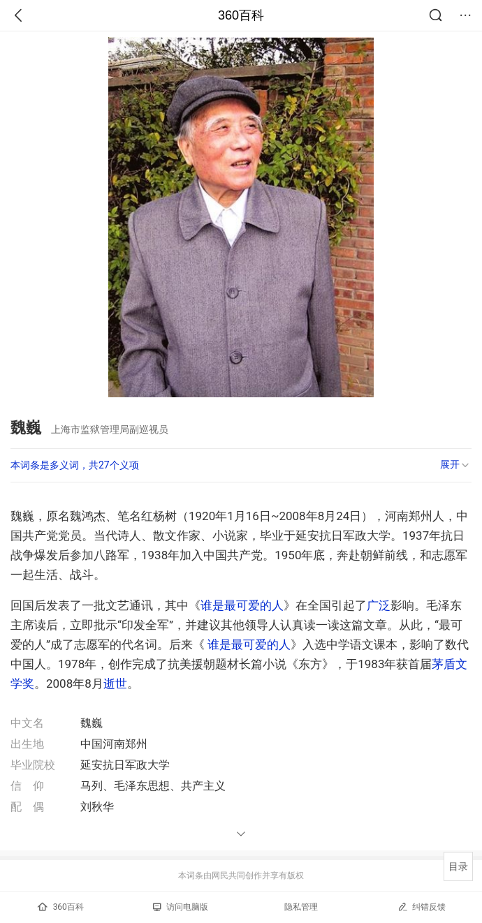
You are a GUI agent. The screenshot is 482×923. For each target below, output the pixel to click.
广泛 (378, 605)
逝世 (115, 684)
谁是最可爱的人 (242, 605)
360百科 (241, 15)
